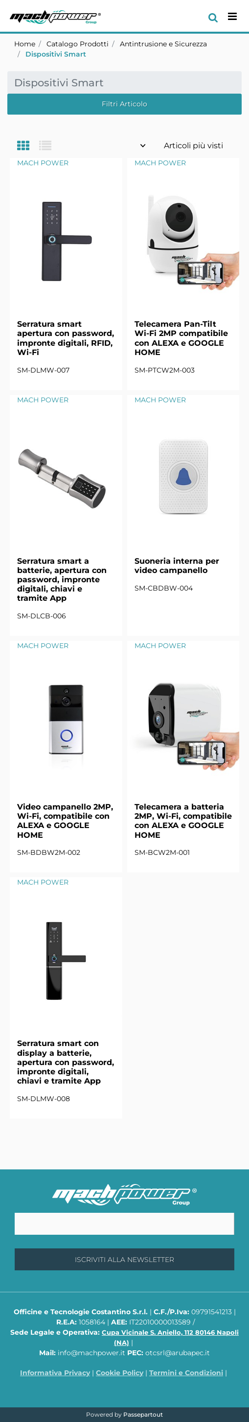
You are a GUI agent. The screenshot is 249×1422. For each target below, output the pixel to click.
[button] (124, 1259)
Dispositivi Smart (55, 54)
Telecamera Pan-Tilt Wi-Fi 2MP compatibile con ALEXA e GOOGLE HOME (181, 338)
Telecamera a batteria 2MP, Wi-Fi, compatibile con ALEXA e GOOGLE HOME (183, 821)
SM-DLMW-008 (43, 1098)
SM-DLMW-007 (43, 370)
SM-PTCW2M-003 (165, 370)
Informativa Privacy (55, 1372)
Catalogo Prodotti (77, 44)
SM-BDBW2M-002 (48, 852)
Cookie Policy (119, 1372)
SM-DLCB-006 (41, 616)
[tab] (28, 147)
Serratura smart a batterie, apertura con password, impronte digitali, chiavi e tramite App (62, 579)
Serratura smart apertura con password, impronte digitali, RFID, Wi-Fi (65, 338)
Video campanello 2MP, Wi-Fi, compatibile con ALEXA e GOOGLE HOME (65, 821)
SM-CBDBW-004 (164, 588)
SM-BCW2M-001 (162, 852)
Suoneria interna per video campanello (177, 565)
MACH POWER (42, 162)
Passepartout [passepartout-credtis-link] (143, 1414)
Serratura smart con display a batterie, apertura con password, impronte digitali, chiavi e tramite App (65, 1062)
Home (24, 44)
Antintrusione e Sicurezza (163, 44)
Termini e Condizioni (186, 1372)
